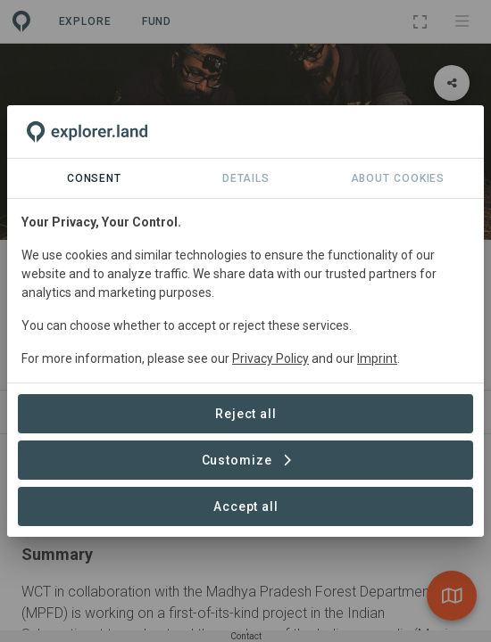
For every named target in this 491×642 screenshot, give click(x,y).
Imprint (377, 358)
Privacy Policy (270, 358)
